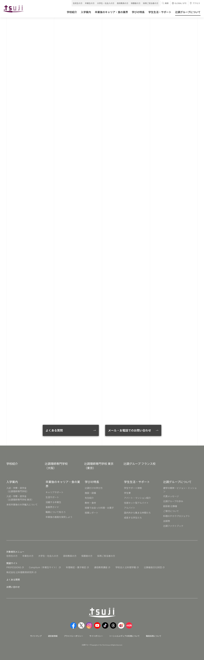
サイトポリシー (96, 636)
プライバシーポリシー (73, 636)
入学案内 (12, 482)
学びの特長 (92, 482)
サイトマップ (36, 636)
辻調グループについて (177, 482)
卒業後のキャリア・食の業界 (63, 484)
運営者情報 (53, 636)
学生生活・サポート (137, 482)
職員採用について (153, 636)
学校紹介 (12, 463)
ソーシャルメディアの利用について (124, 636)
